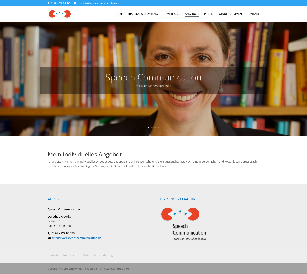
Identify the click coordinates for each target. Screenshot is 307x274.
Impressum (70, 255)
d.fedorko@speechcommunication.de (76, 238)
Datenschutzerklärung (98, 255)
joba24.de (122, 268)
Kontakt (53, 255)
